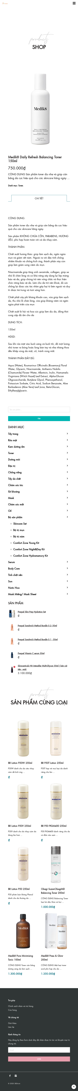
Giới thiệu (12, 1023)
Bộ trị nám (18, 536)
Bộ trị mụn (18, 529)
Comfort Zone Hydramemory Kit (30, 555)
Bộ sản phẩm (15, 517)
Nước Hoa (13, 587)
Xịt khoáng (14, 491)
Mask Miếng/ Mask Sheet (22, 594)
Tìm (39, 419)
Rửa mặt (12, 440)
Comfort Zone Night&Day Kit (28, 549)
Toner (11, 452)
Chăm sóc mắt (16, 504)
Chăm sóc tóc (15, 484)
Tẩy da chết (14, 478)
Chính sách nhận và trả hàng (20, 1006)
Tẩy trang (13, 433)
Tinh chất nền (15, 574)
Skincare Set (20, 523)
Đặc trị (11, 465)
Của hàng (12, 1010)
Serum (11, 561)
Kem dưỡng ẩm (16, 446)
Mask (11, 497)
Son (10, 581)
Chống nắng (15, 472)
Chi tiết (39, 198)
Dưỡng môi (14, 459)
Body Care (14, 568)
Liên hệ (11, 1027)
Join (39, 1059)
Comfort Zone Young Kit (26, 542)
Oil (9, 510)
